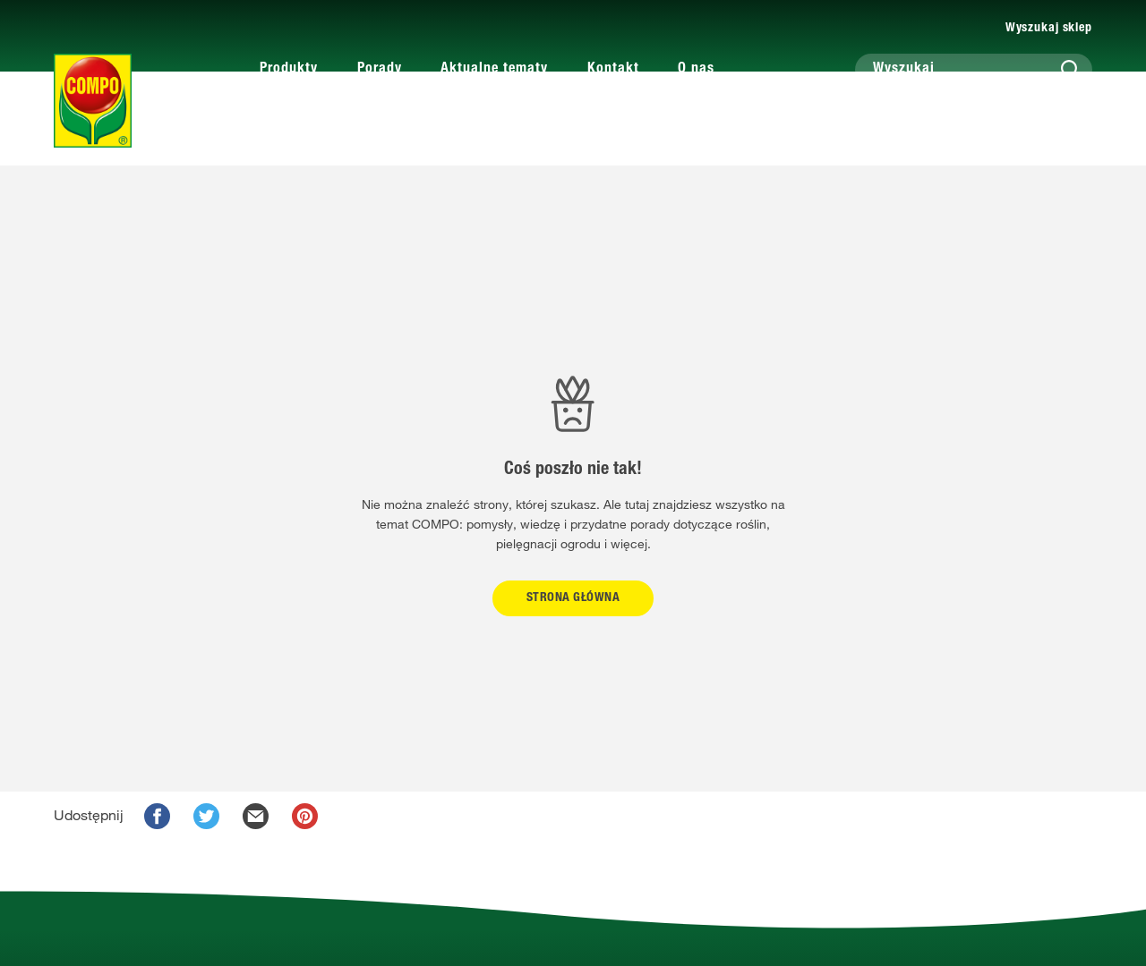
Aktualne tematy (494, 70)
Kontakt (613, 70)
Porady (379, 70)
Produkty (289, 70)
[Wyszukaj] (973, 70)
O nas (696, 70)
